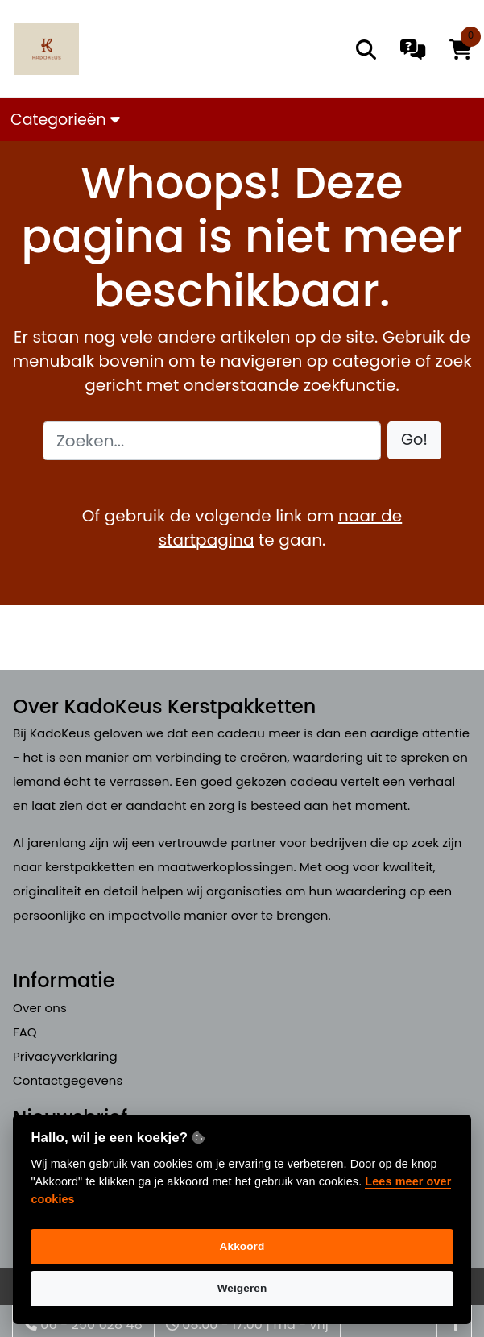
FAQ (25, 1032)
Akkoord (242, 1246)
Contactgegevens (67, 1080)
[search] (366, 49)
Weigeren (242, 1288)
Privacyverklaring (65, 1056)
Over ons (40, 1007)
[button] (414, 440)
